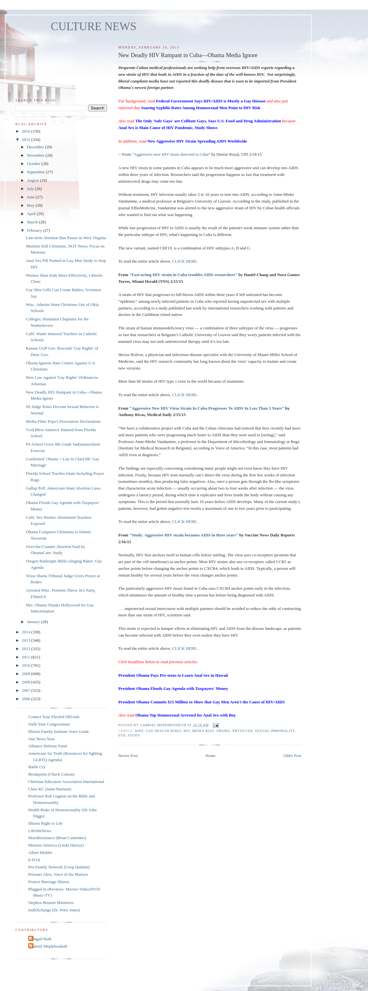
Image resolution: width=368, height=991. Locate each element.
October (34, 163)
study (134, 735)
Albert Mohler (40, 852)
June (31, 197)
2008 (26, 682)
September (36, 172)
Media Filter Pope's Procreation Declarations (63, 421)
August (33, 180)
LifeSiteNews (39, 830)
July (31, 188)
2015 (26, 139)
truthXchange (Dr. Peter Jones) (54, 910)
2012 (26, 648)
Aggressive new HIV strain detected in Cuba (171, 154)
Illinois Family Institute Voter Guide (58, 731)
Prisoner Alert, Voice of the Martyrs (58, 874)
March (33, 222)
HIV (187, 731)
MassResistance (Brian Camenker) (57, 837)
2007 (26, 690)
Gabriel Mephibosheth (48, 946)
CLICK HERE (184, 261)
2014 (26, 632)
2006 (26, 698)
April (32, 213)
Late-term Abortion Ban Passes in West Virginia (66, 237)
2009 (26, 673)
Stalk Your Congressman (49, 724)
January (34, 621)
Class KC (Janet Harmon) (49, 789)
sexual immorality (275, 731)
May (31, 205)
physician (242, 731)
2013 (26, 640)
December (36, 146)
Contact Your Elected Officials (53, 716)
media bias (203, 731)
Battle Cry (37, 766)
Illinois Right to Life (45, 823)
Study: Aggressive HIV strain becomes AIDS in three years (184, 535)
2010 (26, 665)
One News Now (41, 738)
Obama (223, 731)
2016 (26, 131)
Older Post (292, 755)
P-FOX (34, 859)
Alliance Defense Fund (47, 745)
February (35, 230)
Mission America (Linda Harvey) (56, 845)
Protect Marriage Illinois (48, 881)
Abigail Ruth (41, 938)
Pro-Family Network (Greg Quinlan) (59, 867)
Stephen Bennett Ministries (51, 902)
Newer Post (127, 755)
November (36, 155)
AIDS (139, 731)
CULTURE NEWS (93, 26)
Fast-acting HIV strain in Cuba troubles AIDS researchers (183, 274)
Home (211, 755)
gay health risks (163, 731)
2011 (26, 657)
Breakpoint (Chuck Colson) (51, 774)
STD (121, 735)
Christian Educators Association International (66, 781)
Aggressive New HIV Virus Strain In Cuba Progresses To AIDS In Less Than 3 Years (207, 408)
